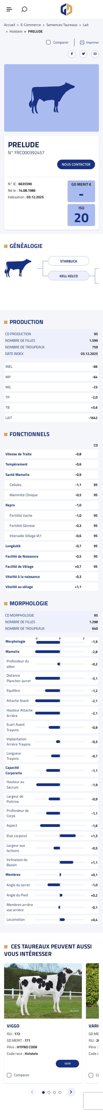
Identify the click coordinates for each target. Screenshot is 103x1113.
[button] (43, 1092)
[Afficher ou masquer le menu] (9, 9)
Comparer (57, 42)
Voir (68, 1063)
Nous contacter (76, 164)
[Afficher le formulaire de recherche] (24, 9)
